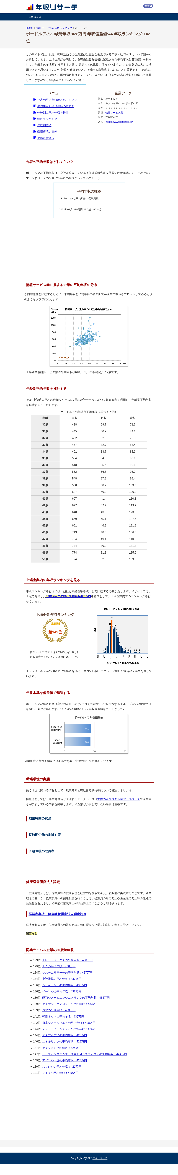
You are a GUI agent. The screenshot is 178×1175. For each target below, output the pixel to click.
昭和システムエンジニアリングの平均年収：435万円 (76, 997)
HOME (30, 28)
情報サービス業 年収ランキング (54, 28)
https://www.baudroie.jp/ (119, 121)
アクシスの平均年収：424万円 (61, 1047)
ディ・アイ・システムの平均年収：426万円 (70, 1029)
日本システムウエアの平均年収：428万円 (69, 1022)
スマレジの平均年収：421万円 (61, 1066)
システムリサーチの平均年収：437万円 (67, 972)
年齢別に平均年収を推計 (53, 112)
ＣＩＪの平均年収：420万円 (60, 1072)
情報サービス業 (114, 112)
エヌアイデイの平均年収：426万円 (64, 1035)
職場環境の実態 (47, 131)
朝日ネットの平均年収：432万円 (63, 1016)
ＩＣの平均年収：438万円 (59, 966)
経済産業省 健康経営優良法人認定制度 (57, 914)
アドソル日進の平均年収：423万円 (64, 1060)
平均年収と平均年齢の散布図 (55, 106)
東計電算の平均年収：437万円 (61, 978)
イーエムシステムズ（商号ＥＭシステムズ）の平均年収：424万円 (84, 1054)
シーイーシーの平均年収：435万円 (64, 985)
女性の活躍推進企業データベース (118, 799)
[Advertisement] (89, 248)
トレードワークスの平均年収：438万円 (67, 960)
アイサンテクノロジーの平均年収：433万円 (70, 1003)
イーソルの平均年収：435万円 (61, 991)
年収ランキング (47, 118)
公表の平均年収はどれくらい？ (57, 99)
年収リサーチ (99, 1158)
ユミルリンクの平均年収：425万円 (64, 1041)
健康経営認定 (45, 138)
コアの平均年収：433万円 (59, 1010)
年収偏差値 (35, 16)
